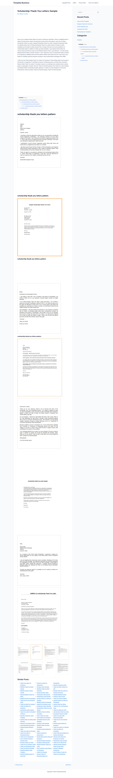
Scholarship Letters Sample (27, 711)
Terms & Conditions (94, 3)
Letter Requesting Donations (27, 726)
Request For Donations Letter (27, 725)
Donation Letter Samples (43, 690)
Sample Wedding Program (60, 694)
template (79, 39)
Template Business (21, 3)
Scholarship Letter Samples (60, 744)
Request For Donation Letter (44, 707)
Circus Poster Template (83, 21)
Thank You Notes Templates (27, 753)
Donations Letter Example (43, 746)
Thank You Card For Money (60, 698)
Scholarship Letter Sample (43, 698)
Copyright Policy (67, 3)
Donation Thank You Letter (27, 746)
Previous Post (18, 768)
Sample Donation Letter (43, 696)
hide (25, 97)
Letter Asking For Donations (44, 721)
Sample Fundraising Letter (60, 685)
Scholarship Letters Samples (44, 709)
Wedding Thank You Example (44, 706)
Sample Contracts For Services (85, 24)
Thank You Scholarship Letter (27, 751)
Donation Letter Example (43, 726)
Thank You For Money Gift (60, 746)
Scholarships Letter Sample (44, 700)
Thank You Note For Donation (27, 706)
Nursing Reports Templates (84, 31)
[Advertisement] (29, 27)
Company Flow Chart (82, 29)
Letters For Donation (42, 755)
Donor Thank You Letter (43, 719)
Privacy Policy (82, 3)
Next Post (69, 768)
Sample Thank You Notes (59, 704)
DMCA (75, 3)
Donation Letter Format (59, 696)
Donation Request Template (44, 744)
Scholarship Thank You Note (60, 715)
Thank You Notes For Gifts (60, 709)
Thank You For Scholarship (27, 740)
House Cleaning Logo (82, 26)
